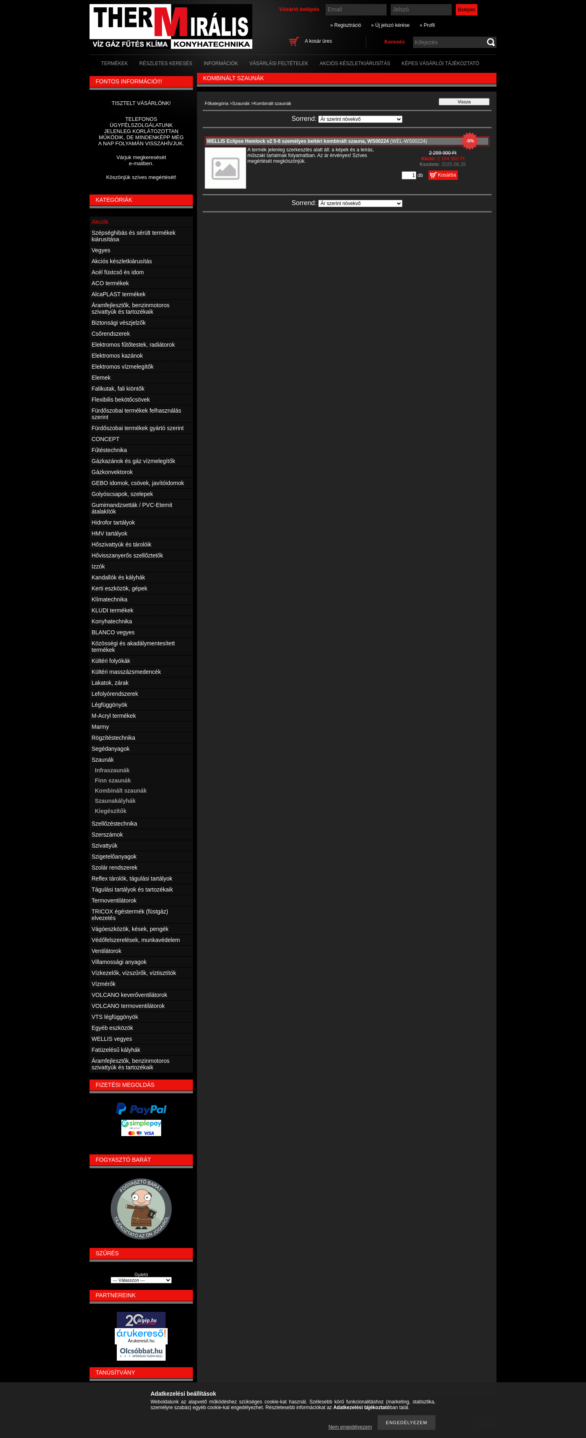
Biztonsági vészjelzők (119, 322)
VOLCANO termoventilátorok (128, 1006)
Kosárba (447, 175)
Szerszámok (107, 834)
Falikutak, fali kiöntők (118, 388)
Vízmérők (104, 984)
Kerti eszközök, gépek (119, 588)
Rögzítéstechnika (113, 737)
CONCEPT (105, 439)
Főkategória (216, 103)
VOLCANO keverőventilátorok (129, 995)
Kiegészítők (111, 811)
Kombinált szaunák (121, 790)
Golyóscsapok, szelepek (122, 494)
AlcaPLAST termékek (119, 294)
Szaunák (241, 103)
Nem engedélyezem (350, 1427)
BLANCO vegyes (113, 632)
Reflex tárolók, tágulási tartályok (132, 878)
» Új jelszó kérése (390, 25)
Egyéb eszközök (112, 1028)
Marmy (100, 726)
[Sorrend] (360, 119)
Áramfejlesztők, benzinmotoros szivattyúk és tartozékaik (130, 308)
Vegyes (101, 250)
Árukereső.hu (141, 1340)
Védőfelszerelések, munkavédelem (136, 940)
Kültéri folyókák (111, 661)
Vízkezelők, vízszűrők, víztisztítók (134, 973)
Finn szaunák (113, 780)
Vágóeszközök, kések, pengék (130, 929)
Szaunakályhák (115, 801)
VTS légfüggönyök (115, 1017)
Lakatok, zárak (110, 683)
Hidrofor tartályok (113, 522)
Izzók (98, 566)
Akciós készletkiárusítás (122, 261)
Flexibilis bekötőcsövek (121, 399)
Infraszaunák (112, 770)
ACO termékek (110, 283)
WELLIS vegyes (112, 1039)
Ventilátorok (106, 951)
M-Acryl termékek (114, 715)
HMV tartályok (109, 533)
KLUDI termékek (112, 610)
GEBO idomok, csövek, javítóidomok (138, 483)
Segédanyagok (110, 748)
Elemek (101, 377)
